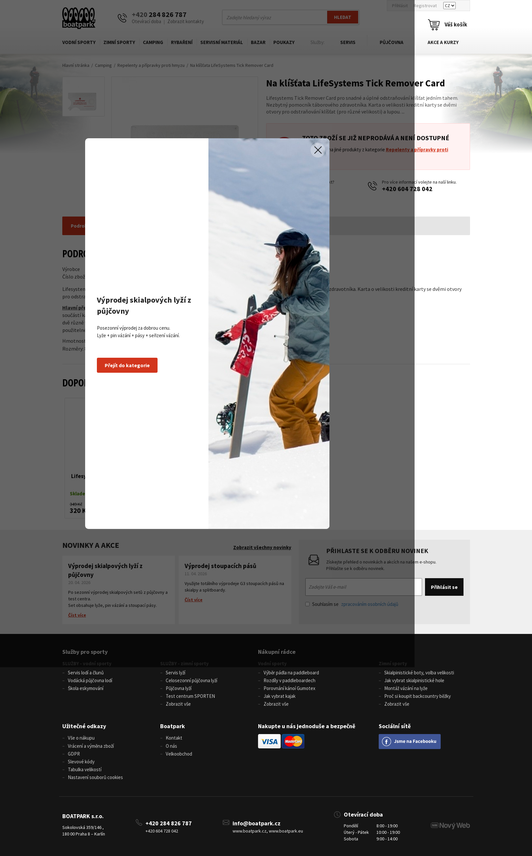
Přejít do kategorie (167, 459)
